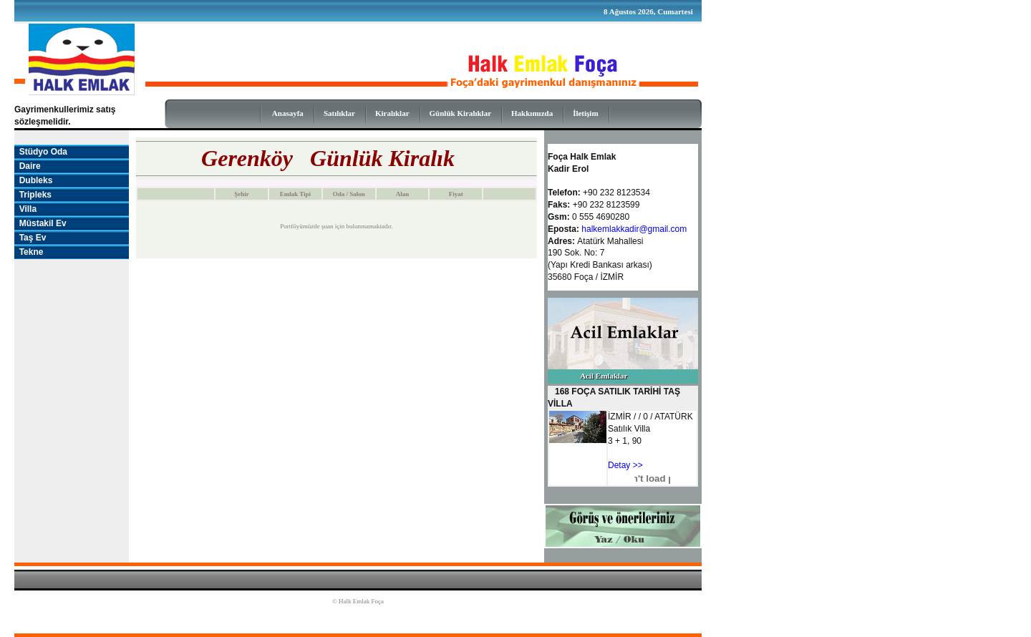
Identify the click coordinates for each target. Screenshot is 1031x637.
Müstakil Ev (40, 223)
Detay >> (625, 465)
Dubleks (33, 180)
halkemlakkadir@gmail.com (634, 229)
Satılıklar (339, 113)
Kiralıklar (392, 113)
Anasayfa (288, 113)
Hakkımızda (532, 113)
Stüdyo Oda (40, 152)
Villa (25, 209)
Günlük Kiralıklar (461, 113)
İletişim (585, 113)
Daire (27, 166)
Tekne (28, 252)
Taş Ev (30, 238)
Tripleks (33, 195)
